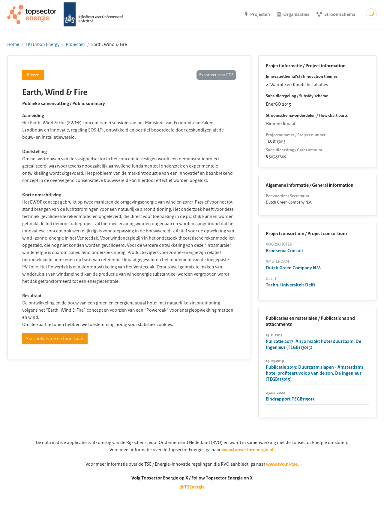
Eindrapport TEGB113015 (290, 399)
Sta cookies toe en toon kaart (55, 338)
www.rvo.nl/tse (282, 464)
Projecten (75, 44)
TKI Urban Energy (42, 44)
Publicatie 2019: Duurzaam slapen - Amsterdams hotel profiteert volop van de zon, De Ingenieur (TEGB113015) (315, 373)
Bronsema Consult (284, 250)
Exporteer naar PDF (216, 75)
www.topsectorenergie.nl (247, 449)
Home (13, 44)
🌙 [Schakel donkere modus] (371, 13)
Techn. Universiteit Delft (290, 285)
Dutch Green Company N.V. (293, 267)
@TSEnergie (192, 487)
